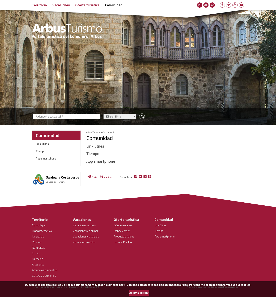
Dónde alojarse (123, 225)
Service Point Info (124, 242)
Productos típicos (124, 236)
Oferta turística (87, 5)
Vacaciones (61, 5)
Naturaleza (38, 248)
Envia (92, 177)
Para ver (37, 242)
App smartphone (46, 158)
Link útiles (42, 144)
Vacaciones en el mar (85, 231)
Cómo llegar (39, 225)
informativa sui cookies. (235, 285)
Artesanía (38, 264)
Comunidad (113, 5)
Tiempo (40, 151)
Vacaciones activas (84, 225)
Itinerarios (38, 236)
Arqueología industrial (45, 270)
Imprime (106, 177)
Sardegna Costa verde (62, 177)
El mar (36, 253)
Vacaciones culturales (86, 236)
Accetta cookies (139, 293)
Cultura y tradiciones (44, 275)
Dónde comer (122, 231)
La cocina (37, 259)
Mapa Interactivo (42, 231)
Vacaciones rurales (84, 242)
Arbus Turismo (93, 132)
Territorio (39, 5)
